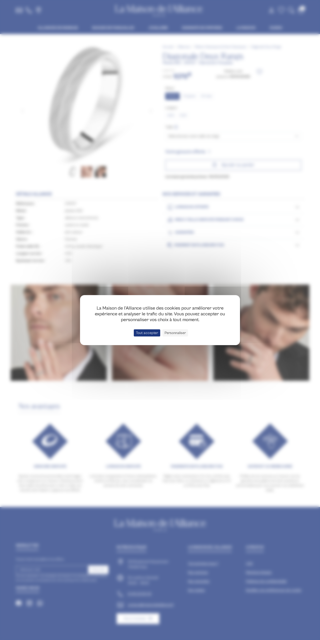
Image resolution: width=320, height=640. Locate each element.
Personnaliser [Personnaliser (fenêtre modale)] (175, 333)
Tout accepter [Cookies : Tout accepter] (147, 333)
